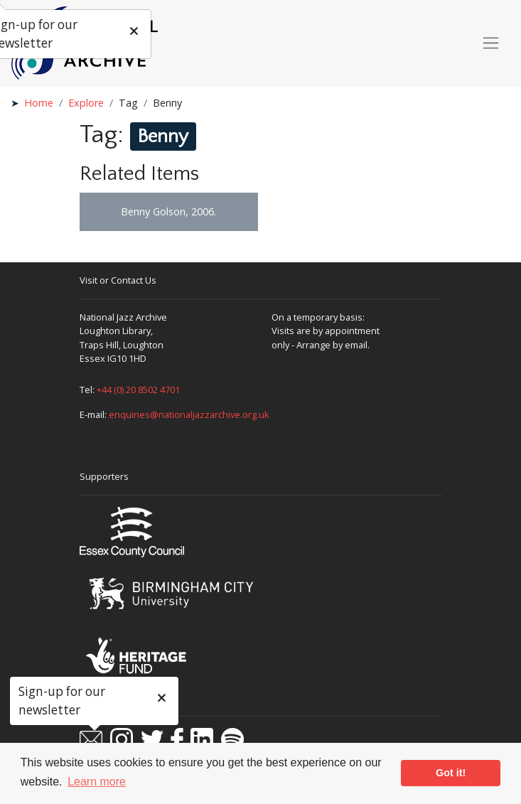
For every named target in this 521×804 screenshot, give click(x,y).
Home (38, 102)
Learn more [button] (97, 782)
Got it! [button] (451, 772)
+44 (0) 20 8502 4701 (138, 389)
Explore (86, 102)
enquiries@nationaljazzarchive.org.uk (189, 414)
